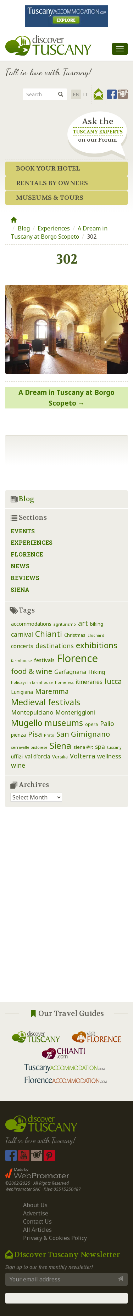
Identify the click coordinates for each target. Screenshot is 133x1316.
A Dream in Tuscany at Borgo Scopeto (59, 232)
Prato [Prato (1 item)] (49, 735)
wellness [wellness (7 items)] (109, 756)
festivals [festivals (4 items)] (44, 660)
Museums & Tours (49, 198)
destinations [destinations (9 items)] (54, 645)
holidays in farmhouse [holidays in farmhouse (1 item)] (32, 682)
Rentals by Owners (52, 183)
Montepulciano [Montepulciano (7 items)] (32, 712)
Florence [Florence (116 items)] (77, 658)
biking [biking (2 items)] (96, 624)
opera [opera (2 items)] (91, 724)
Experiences (54, 228)
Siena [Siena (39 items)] (60, 745)
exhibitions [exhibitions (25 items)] (96, 645)
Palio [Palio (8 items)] (107, 723)
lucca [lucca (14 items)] (113, 681)
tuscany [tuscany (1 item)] (114, 747)
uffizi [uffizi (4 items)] (17, 756)
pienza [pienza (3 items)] (18, 734)
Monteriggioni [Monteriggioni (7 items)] (75, 712)
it (85, 94)
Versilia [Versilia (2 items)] (60, 757)
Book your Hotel (48, 168)
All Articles (37, 1230)
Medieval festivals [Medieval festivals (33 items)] (45, 702)
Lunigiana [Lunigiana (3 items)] (22, 692)
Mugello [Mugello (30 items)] (26, 722)
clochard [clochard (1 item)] (96, 635)
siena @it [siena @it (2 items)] (83, 747)
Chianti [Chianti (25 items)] (48, 633)
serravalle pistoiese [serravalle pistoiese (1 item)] (29, 747)
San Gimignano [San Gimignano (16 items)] (83, 734)
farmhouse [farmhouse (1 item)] (21, 660)
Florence (27, 554)
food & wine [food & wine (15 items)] (31, 671)
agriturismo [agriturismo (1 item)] (65, 624)
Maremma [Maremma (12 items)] (52, 691)
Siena (20, 589)
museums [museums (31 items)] (63, 722)
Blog (24, 228)
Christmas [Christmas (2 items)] (74, 635)
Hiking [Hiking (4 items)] (96, 671)
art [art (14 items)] (83, 623)
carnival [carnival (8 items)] (22, 634)
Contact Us (37, 1221)
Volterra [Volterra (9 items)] (82, 756)
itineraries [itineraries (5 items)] (89, 682)
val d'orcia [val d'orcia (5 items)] (37, 756)
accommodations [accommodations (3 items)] (31, 623)
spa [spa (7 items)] (100, 746)
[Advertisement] (66, 910)
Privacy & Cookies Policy (55, 1238)
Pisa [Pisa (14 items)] (35, 734)
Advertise (35, 1213)
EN (76, 94)
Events (23, 531)
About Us (35, 1205)
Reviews (25, 577)
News (20, 566)
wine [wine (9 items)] (18, 765)
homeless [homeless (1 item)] (64, 682)
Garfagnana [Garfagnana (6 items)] (70, 671)
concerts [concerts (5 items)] (22, 646)
